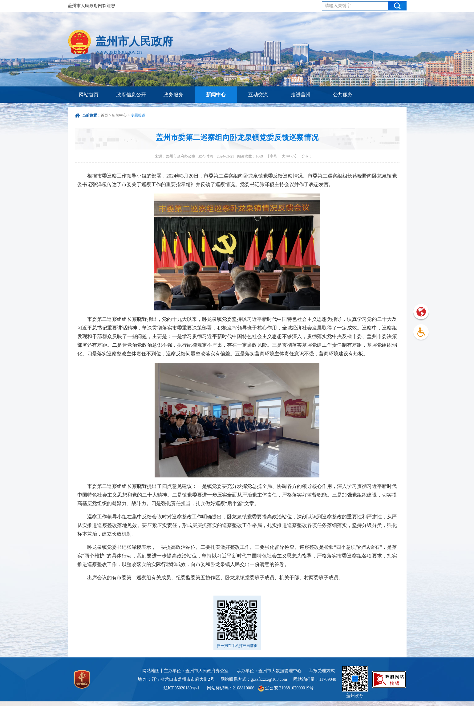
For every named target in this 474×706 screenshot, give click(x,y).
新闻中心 (216, 94)
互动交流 (258, 94)
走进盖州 (300, 94)
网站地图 (151, 670)
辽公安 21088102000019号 (286, 688)
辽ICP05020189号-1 (182, 688)
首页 (104, 115)
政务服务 (173, 94)
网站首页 (89, 94)
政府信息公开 (131, 94)
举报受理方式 (322, 670)
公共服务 (343, 94)
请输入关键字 (338, 5)
